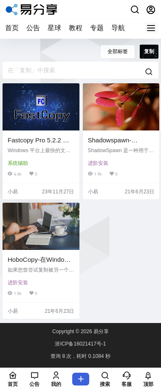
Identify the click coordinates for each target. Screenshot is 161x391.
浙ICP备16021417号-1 (80, 344)
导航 (118, 27)
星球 (54, 27)
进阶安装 (98, 163)
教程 (75, 27)
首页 (12, 27)
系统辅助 (18, 163)
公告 (33, 27)
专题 (97, 27)
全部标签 (117, 51)
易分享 (100, 331)
